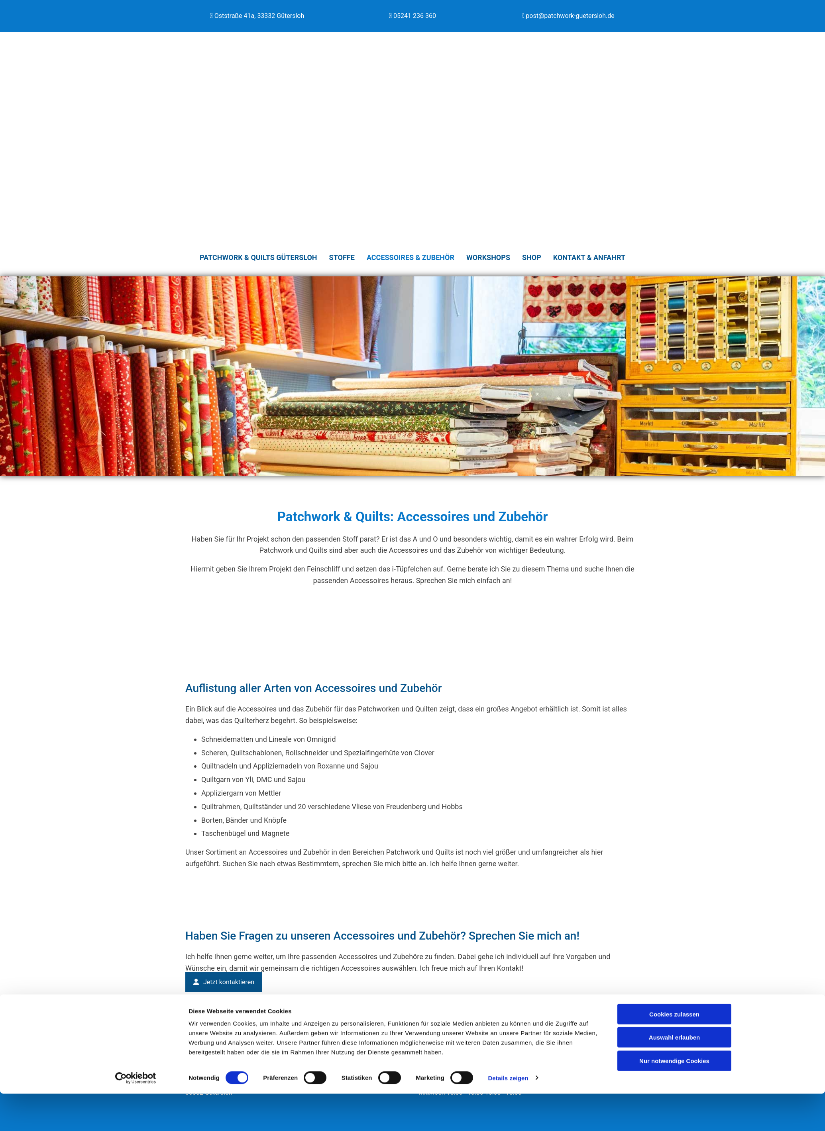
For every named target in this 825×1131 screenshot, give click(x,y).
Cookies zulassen (674, 1051)
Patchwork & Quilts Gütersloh (258, 257)
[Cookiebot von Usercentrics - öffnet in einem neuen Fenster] (136, 1115)
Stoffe (342, 257)
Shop (531, 257)
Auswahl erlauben (674, 1075)
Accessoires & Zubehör (410, 257)
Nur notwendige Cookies (674, 1098)
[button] (223, 981)
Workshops (488, 257)
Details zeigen (508, 1115)
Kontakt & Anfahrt (589, 257)
